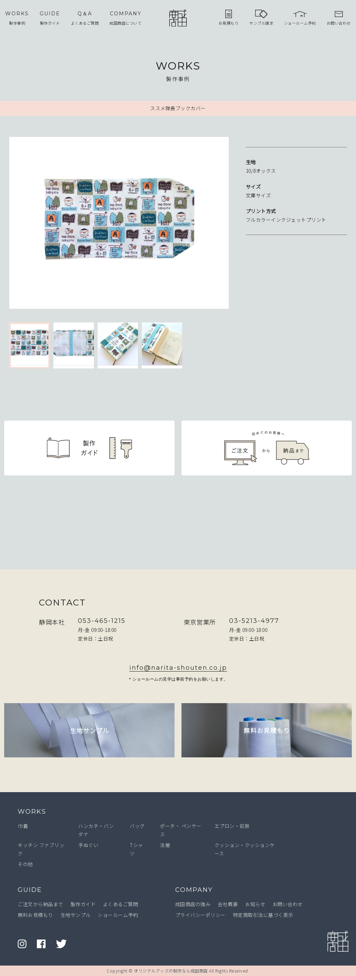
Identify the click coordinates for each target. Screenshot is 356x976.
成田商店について (125, 18)
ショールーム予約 (118, 914)
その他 (25, 864)
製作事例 (17, 18)
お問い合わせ (288, 904)
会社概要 (228, 904)
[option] (119, 224)
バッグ (137, 825)
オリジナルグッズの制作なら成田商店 (171, 971)
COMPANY (194, 890)
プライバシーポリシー (200, 914)
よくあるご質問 (85, 18)
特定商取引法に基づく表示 (263, 914)
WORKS (32, 811)
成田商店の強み (193, 904)
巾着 (23, 825)
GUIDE (30, 890)
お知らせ (255, 904)
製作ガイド (50, 18)
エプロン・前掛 (232, 825)
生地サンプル (75, 914)
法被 (165, 844)
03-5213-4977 (254, 621)
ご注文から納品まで (40, 904)
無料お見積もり (35, 914)
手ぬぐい (88, 844)
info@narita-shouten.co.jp (178, 668)
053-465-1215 (102, 621)
